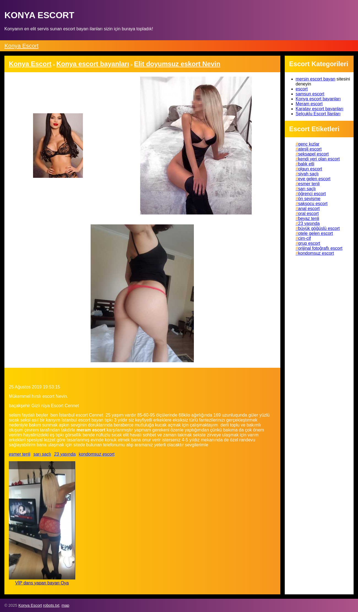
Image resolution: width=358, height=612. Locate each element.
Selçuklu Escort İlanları (318, 113)
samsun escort (310, 94)
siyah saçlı (308, 173)
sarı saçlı (42, 454)
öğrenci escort (312, 193)
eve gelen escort (314, 178)
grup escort (309, 243)
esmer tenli (19, 454)
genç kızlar (308, 144)
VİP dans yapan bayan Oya (42, 583)
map (65, 605)
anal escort (309, 208)
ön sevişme (309, 198)
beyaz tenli (308, 218)
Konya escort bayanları (318, 98)
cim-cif (304, 238)
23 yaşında (65, 454)
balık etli (306, 164)
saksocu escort (313, 203)
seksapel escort (313, 154)
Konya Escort (21, 45)
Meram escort (309, 103)
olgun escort (310, 169)
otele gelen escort (315, 233)
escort (302, 89)
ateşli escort (310, 149)
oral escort (308, 213)
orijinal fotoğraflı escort (320, 248)
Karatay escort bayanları (319, 108)
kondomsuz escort (97, 454)
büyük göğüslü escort (319, 228)
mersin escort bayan (315, 79)
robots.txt (51, 605)
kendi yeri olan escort (319, 159)
